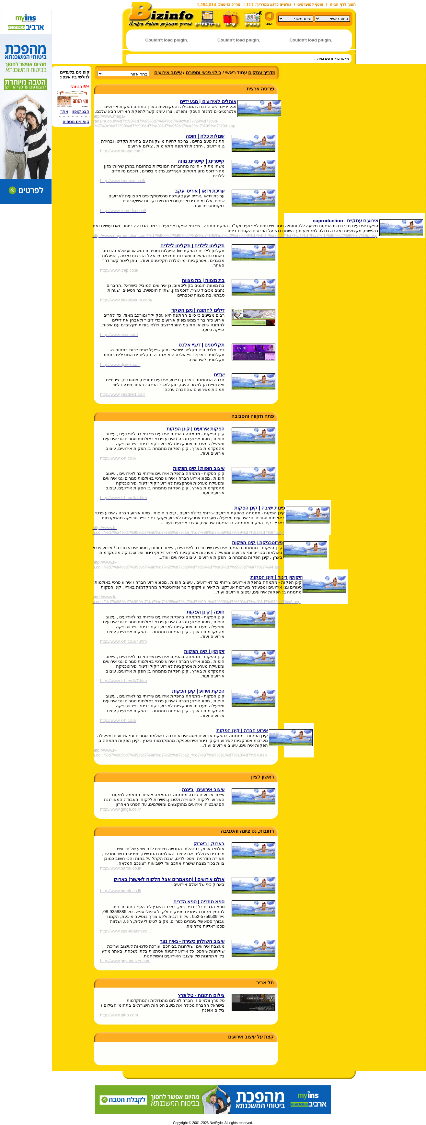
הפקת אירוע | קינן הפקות (198, 691)
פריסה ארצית (260, 88)
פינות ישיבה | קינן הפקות (259, 507)
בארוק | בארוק (209, 843)
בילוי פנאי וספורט (203, 72)
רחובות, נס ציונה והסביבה (247, 831)
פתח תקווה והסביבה (252, 416)
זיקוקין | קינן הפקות (204, 651)
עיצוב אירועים (168, 72)
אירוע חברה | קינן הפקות (242, 730)
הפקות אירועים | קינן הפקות (196, 428)
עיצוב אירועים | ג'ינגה (203, 789)
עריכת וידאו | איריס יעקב (200, 190)
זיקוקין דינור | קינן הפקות (276, 577)
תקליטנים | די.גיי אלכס (201, 344)
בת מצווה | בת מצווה (203, 280)
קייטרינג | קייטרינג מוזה (201, 161)
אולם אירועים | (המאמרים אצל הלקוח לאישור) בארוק (169, 879)
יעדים (219, 374)
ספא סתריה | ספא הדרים (199, 901)
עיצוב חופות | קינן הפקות (199, 468)
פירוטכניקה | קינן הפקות (257, 542)
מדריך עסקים (261, 72)
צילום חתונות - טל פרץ (201, 995)
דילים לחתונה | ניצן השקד (198, 310)
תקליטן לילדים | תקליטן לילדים (192, 245)
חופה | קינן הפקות (206, 612)
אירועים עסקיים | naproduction (345, 220)
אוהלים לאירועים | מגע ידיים (208, 101)
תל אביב (265, 982)
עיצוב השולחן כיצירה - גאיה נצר (192, 941)
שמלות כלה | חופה (205, 136)
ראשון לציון (262, 776)
